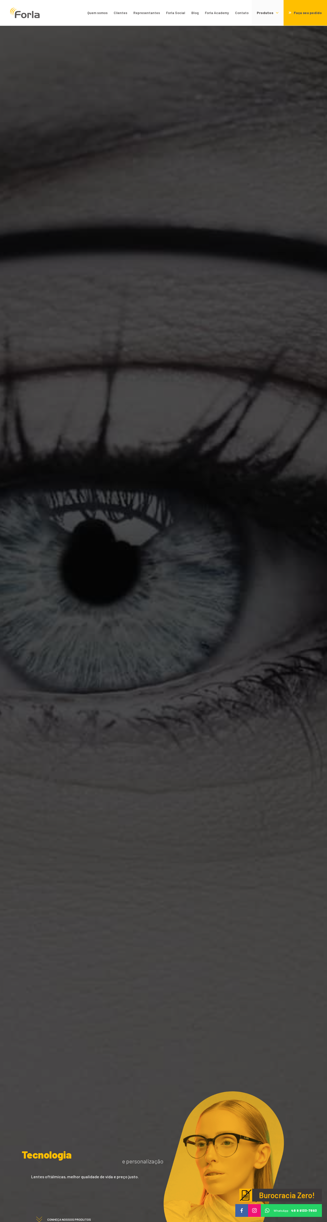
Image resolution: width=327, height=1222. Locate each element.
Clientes (120, 12)
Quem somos (97, 12)
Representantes (146, 12)
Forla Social (175, 12)
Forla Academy (217, 12)
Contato (242, 12)
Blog (195, 12)
